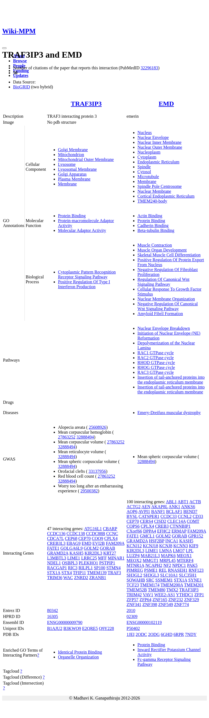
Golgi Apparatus (72, 174)
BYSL (132, 516)
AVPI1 (144, 511)
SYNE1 (195, 580)
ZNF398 (149, 604)
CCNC (112, 533)
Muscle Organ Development (162, 250)
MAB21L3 (150, 555)
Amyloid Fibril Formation (160, 313)
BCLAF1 (174, 511)
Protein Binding (72, 215)
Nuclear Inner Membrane (159, 142)
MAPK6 (168, 555)
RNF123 (196, 570)
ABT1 (183, 501)
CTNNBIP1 (180, 526)
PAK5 (192, 565)
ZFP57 (133, 599)
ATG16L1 (93, 528)
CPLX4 (111, 538)
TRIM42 (134, 594)
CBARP (110, 528)
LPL (189, 550)
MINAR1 (116, 558)
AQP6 (132, 511)
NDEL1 (54, 563)
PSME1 (151, 570)
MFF (102, 558)
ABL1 (171, 501)
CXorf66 (134, 531)
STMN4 (113, 567)
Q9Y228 (106, 628)
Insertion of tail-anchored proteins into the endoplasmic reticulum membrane (171, 379)
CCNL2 (185, 516)
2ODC (141, 634)
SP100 (99, 567)
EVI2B (99, 543)
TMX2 (172, 590)
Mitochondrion (71, 154)
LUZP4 (133, 555)
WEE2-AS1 (164, 594)
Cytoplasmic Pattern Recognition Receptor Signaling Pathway (87, 274)
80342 (52, 610)
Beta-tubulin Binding (155, 230)
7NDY (191, 634)
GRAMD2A (57, 553)
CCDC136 (56, 533)
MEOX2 (134, 560)
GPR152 (195, 536)
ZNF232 (175, 599)
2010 (131, 610)
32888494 (85, 437)
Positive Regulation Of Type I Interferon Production (84, 284)
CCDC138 (75, 533)
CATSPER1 (149, 516)
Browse (20, 60)
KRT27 (109, 553)
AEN (146, 506)
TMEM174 (149, 585)
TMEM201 (194, 585)
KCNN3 (180, 545)
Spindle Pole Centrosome (159, 186)
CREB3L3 (56, 543)
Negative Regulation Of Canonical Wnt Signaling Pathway (167, 306)
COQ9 (97, 538)
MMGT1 (150, 560)
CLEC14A (176, 521)
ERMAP (178, 531)
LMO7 (179, 550)
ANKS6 (188, 506)
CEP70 (84, 538)
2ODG (154, 634)
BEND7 (190, 511)
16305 (52, 616)
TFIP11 (79, 572)
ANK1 (174, 506)
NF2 (167, 565)
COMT (193, 521)
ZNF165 (159, 599)
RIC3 (73, 567)
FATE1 (53, 548)
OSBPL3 (70, 563)
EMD (166, 103)
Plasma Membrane (74, 179)
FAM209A (115, 543)
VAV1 (148, 594)
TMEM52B (137, 590)
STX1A (53, 572)
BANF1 (158, 511)
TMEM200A (172, 585)
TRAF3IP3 (86, 103)
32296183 (149, 68)
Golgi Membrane (73, 149)
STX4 (67, 572)
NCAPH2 (153, 565)
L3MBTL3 (56, 558)
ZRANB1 (97, 577)
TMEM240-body (152, 201)
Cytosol (144, 171)
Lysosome (67, 164)
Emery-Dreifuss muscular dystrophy (169, 412)
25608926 (97, 427)
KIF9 (193, 545)
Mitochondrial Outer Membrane (86, 159)
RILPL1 (85, 567)
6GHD (167, 634)
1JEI (130, 634)
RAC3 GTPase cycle (155, 372)
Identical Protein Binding (80, 652)
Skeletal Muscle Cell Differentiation (169, 255)
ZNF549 (165, 604)
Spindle (144, 166)
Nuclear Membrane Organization (166, 299)
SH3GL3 (151, 575)
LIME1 (73, 558)
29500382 (89, 491)
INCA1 (171, 541)
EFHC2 (163, 531)
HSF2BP (156, 541)
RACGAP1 (57, 567)
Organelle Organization (78, 657)
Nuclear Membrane (154, 191)
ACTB (195, 501)
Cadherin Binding (152, 225)
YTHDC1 (184, 594)
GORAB (107, 548)
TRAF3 (114, 572)
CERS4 (146, 521)
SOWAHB (136, 580)
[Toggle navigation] (4, 48)
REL (163, 570)
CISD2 (160, 521)
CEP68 (71, 538)
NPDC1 (179, 565)
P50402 (133, 628)
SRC (150, 580)
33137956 (97, 471)
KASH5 (76, 553)
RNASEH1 (178, 570)
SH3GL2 (134, 575)
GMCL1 (147, 536)
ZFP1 (199, 594)
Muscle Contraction (154, 245)
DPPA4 (149, 531)
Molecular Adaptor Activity (82, 230)
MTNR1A (135, 565)
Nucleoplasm (148, 152)
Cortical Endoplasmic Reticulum (166, 196)
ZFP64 (146, 599)
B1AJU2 (54, 628)
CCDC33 (169, 516)
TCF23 (133, 585)
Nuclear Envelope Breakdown (163, 328)
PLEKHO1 (88, 563)
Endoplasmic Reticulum (158, 162)
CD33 (198, 516)
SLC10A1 (169, 575)
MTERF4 (185, 560)
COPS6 (133, 526)
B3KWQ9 (72, 628)
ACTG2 (134, 506)
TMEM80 (156, 590)
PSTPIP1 (107, 563)
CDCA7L (55, 538)
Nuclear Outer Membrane (159, 147)
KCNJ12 (134, 545)
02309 (132, 616)
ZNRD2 (81, 577)
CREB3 (162, 526)
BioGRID (21, 87)
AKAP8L (159, 506)
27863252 (66, 437)
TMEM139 (97, 572)
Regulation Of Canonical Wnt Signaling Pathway (163, 282)
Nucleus (144, 132)
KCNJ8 (165, 545)
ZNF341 (134, 604)
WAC (68, 577)
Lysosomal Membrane (77, 169)
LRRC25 (89, 558)
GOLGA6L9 (71, 548)
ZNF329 (191, 599)
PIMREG (135, 570)
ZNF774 (181, 604)
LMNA (165, 550)
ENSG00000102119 (144, 622)
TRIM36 (54, 577)
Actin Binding (149, 215)
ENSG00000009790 (64, 622)
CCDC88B (95, 533)
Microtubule (148, 176)
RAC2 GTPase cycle (155, 357)
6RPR (178, 634)
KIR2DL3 (93, 553)
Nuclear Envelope (153, 137)
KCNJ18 (150, 545)
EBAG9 (73, 543)
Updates (20, 75)
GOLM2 (91, 548)
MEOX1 (184, 555)
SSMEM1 (164, 580)
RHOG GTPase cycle (156, 367)
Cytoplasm (146, 157)
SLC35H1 (188, 575)
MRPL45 (167, 560)
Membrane (67, 184)
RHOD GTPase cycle (156, 362)
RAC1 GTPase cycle (155, 352)
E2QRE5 (90, 628)
